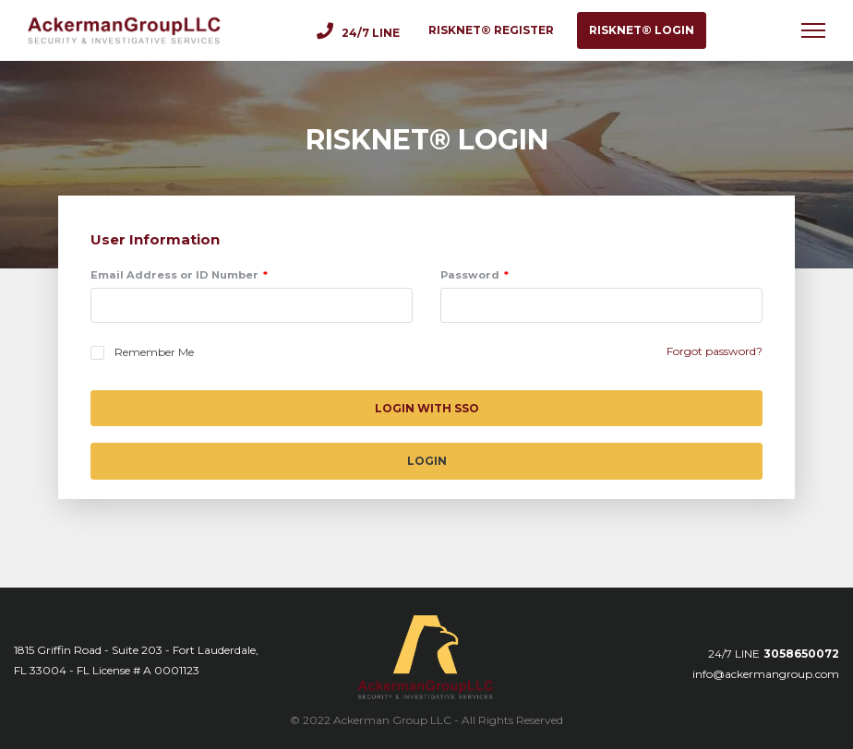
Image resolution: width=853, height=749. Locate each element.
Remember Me (154, 352)
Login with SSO (427, 408)
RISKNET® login (641, 30)
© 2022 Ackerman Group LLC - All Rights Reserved (426, 720)
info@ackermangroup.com (765, 674)
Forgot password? (715, 351)
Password (469, 274)
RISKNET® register (491, 30)
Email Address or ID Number (174, 274)
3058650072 (801, 653)
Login (427, 461)
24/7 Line (358, 30)
